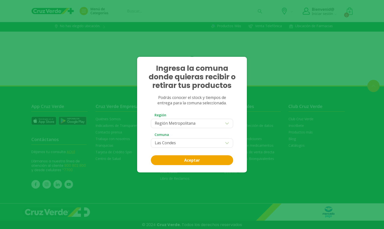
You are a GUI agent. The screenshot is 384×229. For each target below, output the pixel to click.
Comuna (162, 134)
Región (160, 115)
